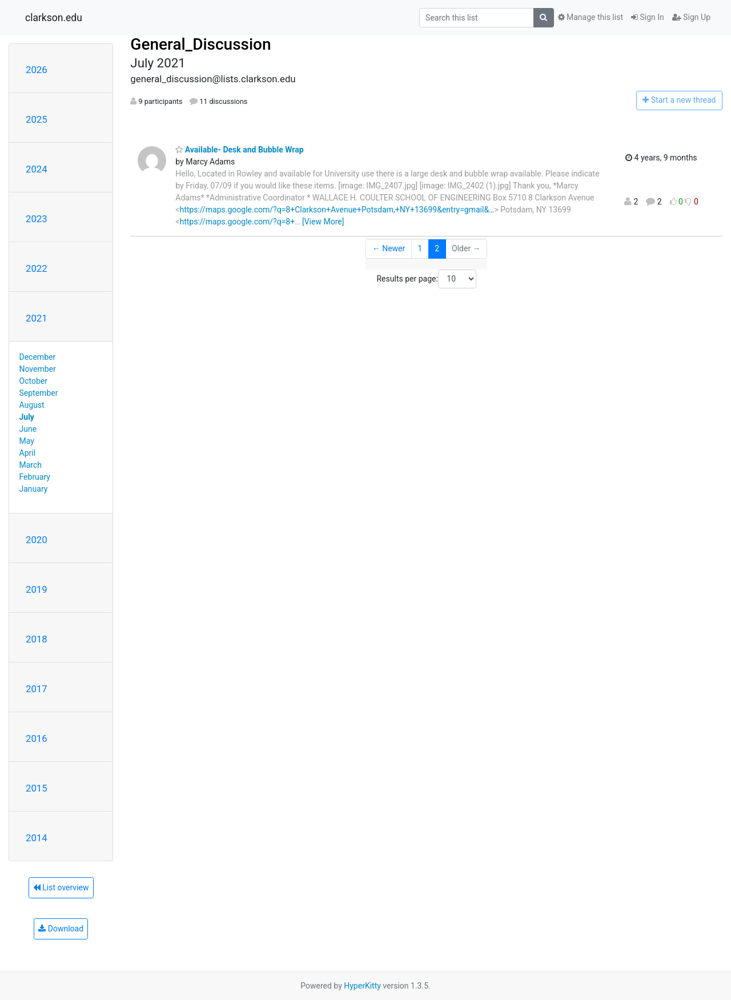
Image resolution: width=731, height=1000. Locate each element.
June (28, 428)
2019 (36, 589)
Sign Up (691, 17)
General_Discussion (200, 44)
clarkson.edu (53, 17)
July (26, 416)
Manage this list (590, 17)
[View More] (323, 221)
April (27, 452)
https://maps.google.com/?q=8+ (237, 221)
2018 (36, 639)
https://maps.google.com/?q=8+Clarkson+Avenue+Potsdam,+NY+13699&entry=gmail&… (336, 209)
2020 (36, 539)
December (37, 357)
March (30, 464)
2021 (36, 318)
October (33, 380)
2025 (36, 119)
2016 (36, 738)
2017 (36, 688)
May (26, 440)
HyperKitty (362, 985)
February (34, 476)
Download (60, 928)
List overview (61, 887)
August (32, 404)
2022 (36, 268)
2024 (36, 169)
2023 (36, 218)
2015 (36, 788)
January (33, 488)
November (37, 369)
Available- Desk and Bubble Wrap (239, 149)
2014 (36, 838)
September (38, 392)
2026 (36, 69)
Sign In (647, 17)
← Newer (388, 248)
